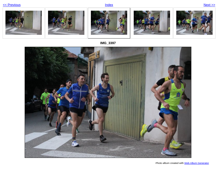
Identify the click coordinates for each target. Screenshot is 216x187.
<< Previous (12, 5)
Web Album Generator (196, 163)
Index (109, 5)
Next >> (209, 5)
